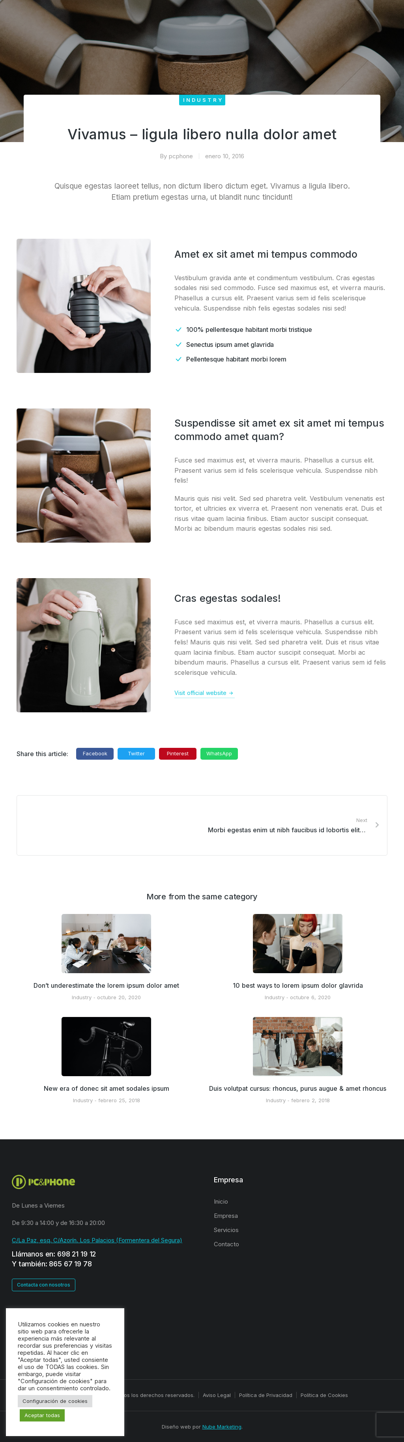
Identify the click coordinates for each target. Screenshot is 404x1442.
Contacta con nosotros (43, 1285)
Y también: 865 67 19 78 (52, 1264)
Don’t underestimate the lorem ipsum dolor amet (106, 985)
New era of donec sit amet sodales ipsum (106, 1088)
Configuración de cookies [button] (55, 1401)
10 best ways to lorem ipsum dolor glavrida (298, 985)
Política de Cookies (324, 1395)
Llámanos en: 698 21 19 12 (54, 1254)
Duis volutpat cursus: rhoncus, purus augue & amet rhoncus (297, 1088)
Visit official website (204, 693)
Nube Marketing (221, 1426)
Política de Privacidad (265, 1395)
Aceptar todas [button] (42, 1415)
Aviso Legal (217, 1395)
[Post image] (107, 943)
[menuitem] (303, 1201)
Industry (203, 100)
